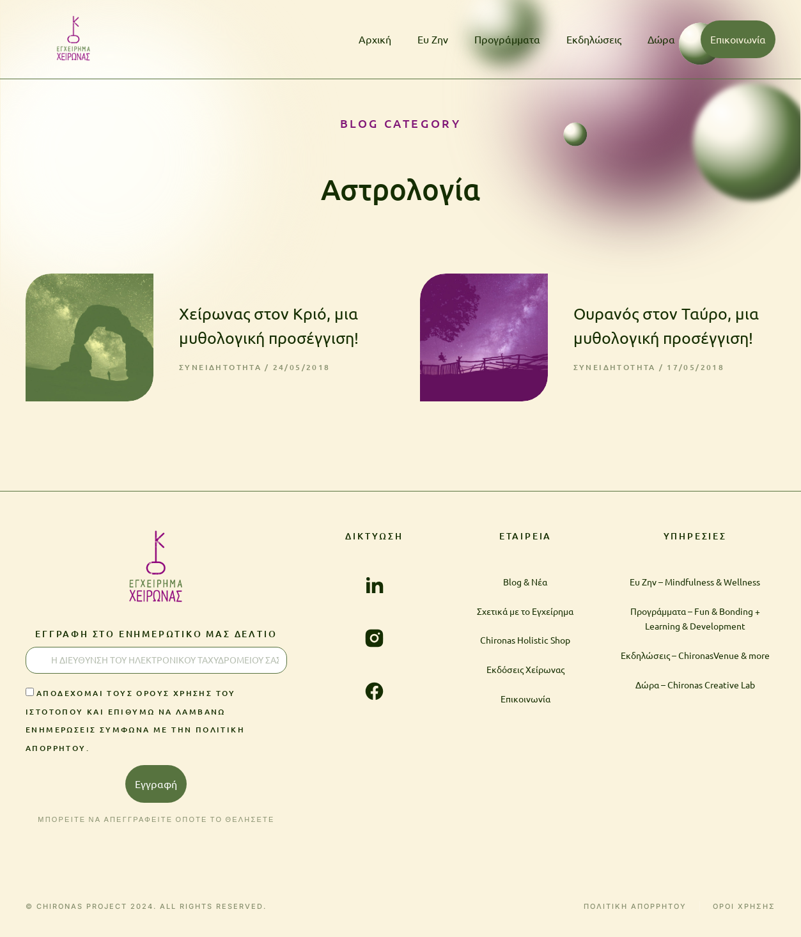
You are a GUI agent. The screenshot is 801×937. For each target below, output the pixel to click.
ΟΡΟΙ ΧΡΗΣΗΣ (744, 906)
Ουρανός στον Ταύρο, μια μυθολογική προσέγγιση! (666, 326)
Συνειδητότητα (220, 367)
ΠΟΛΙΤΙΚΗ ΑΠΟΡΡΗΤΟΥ (635, 906)
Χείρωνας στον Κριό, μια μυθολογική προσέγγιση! (269, 326)
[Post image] (89, 337)
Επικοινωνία (738, 39)
